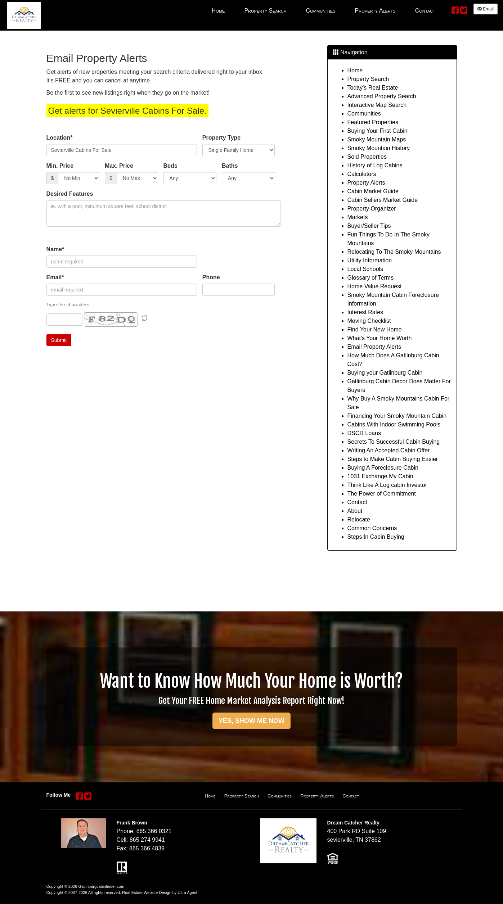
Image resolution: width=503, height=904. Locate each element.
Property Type (221, 138)
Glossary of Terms (370, 278)
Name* (55, 249)
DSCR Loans (364, 433)
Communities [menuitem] (321, 11)
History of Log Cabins (375, 165)
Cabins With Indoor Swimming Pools (394, 424)
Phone (211, 277)
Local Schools (365, 269)
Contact (357, 502)
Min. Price (60, 166)
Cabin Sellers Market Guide (382, 200)
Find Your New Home (374, 329)
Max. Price (119, 166)
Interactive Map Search (377, 105)
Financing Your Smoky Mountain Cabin (397, 416)
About (355, 511)
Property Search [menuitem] (265, 11)
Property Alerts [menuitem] (375, 11)
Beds (170, 166)
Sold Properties (367, 157)
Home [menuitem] (218, 11)
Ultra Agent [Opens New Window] (187, 892)
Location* (59, 138)
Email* (55, 277)
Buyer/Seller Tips (369, 226)
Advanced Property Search (381, 96)
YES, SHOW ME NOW (251, 720)
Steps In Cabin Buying (375, 537)
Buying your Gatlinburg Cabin (385, 373)
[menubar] (323, 10)
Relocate (358, 519)
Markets (357, 217)
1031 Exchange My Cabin (380, 476)
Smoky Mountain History (378, 148)
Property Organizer (371, 208)
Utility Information (369, 260)
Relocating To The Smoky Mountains (394, 252)
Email (485, 9)
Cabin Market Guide (373, 191)
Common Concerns (372, 528)
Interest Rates (365, 312)
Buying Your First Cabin (377, 131)
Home (355, 70)
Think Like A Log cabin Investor (387, 485)
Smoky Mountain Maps (376, 139)
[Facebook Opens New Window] (455, 9)
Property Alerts (366, 183)
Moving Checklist (369, 321)
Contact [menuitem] (425, 11)
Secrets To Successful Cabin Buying (393, 442)
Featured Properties (372, 122)
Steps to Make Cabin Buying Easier (392, 459)
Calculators (361, 174)
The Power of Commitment (381, 494)
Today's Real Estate (372, 88)
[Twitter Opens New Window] (463, 9)
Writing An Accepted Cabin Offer (388, 450)
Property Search (368, 79)
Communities (364, 113)
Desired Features (69, 194)
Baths (230, 166)
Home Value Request (374, 286)
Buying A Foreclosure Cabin (382, 468)
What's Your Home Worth (379, 338)
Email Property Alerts (374, 347)
